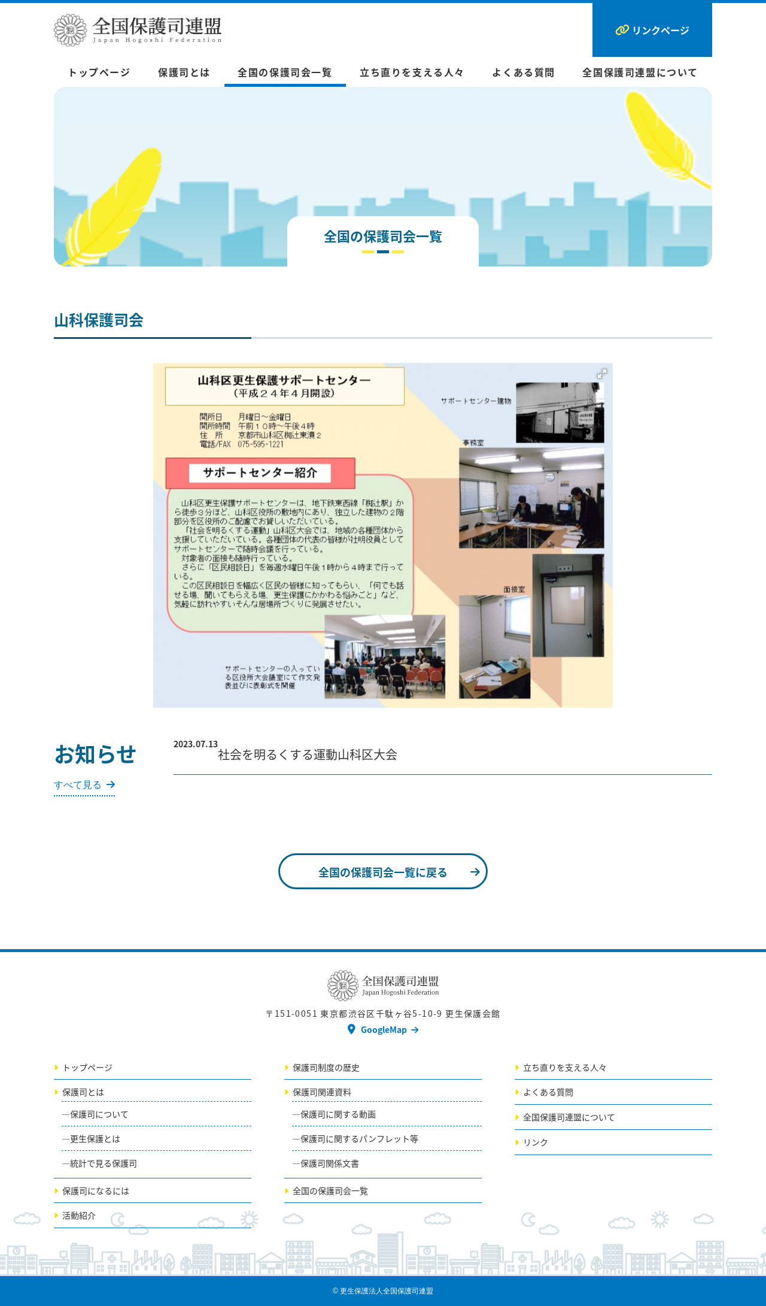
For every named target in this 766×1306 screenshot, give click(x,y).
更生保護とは (95, 1138)
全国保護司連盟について (640, 72)
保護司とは (184, 72)
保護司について (99, 1114)
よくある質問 (523, 72)
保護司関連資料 (322, 1092)
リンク (535, 1142)
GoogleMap (384, 1029)
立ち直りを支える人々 (412, 72)
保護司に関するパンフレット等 (359, 1138)
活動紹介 (79, 1215)
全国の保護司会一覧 (285, 72)
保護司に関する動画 (338, 1114)
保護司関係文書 (329, 1163)
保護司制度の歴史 (326, 1067)
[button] (602, 373)
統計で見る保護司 (103, 1163)
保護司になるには (95, 1190)
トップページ (99, 72)
